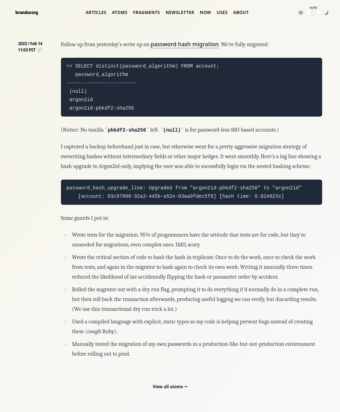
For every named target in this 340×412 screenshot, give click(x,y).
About (241, 12)
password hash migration (184, 44)
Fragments (146, 12)
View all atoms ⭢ (170, 387)
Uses (222, 12)
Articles (96, 12)
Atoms (119, 12)
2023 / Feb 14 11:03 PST (30, 47)
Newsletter (180, 12)
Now (205, 12)
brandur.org (26, 12)
